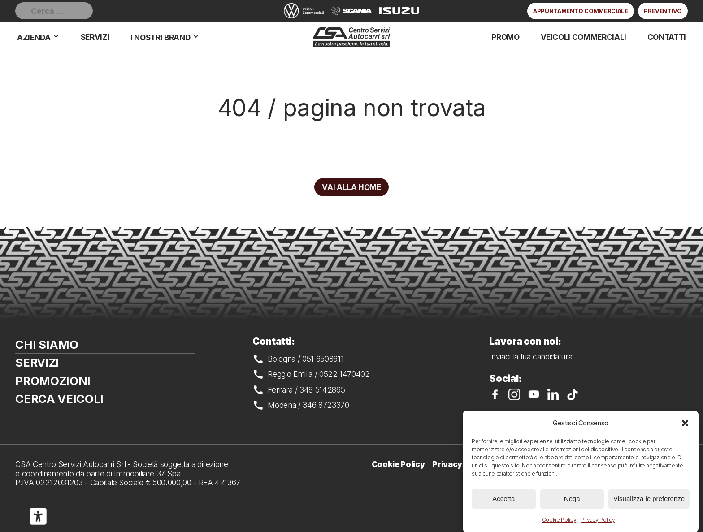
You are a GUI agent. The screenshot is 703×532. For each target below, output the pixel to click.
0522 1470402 (344, 374)
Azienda (34, 37)
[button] (685, 423)
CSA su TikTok (572, 394)
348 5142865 (322, 389)
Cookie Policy (559, 519)
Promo (505, 37)
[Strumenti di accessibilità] (38, 516)
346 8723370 (326, 405)
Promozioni (53, 381)
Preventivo (663, 10)
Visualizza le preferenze (649, 498)
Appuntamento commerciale (580, 10)
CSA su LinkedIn (553, 394)
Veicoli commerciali (583, 37)
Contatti (666, 37)
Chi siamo (46, 344)
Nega (572, 498)
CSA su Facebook (495, 394)
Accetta (503, 498)
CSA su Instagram (514, 394)
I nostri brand (160, 37)
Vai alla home (351, 187)
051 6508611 (322, 358)
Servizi (95, 37)
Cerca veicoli (59, 399)
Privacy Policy (598, 519)
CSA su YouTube (534, 394)
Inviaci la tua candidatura (530, 356)
